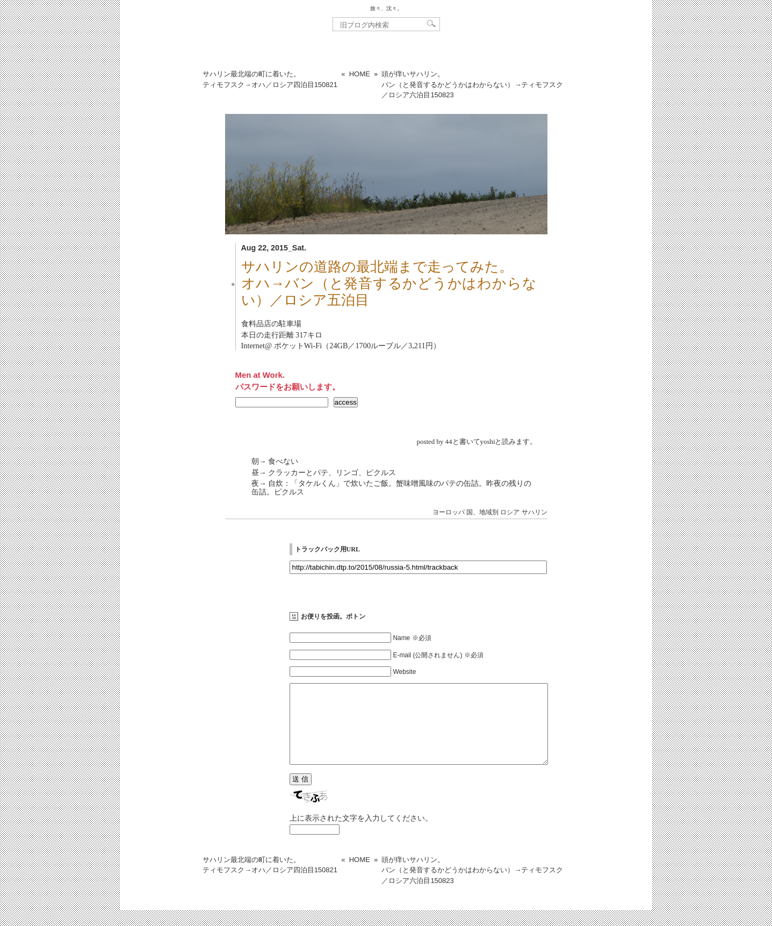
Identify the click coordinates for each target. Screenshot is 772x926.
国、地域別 (482, 512)
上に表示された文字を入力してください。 (361, 834)
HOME (359, 74)
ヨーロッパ (448, 512)
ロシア (510, 512)
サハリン (534, 512)
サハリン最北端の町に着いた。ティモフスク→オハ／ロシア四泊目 (270, 79)
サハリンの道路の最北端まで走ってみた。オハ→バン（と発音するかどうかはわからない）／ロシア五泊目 (389, 283)
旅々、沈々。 (386, 8)
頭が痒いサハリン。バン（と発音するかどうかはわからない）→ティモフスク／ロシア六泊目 (472, 84)
